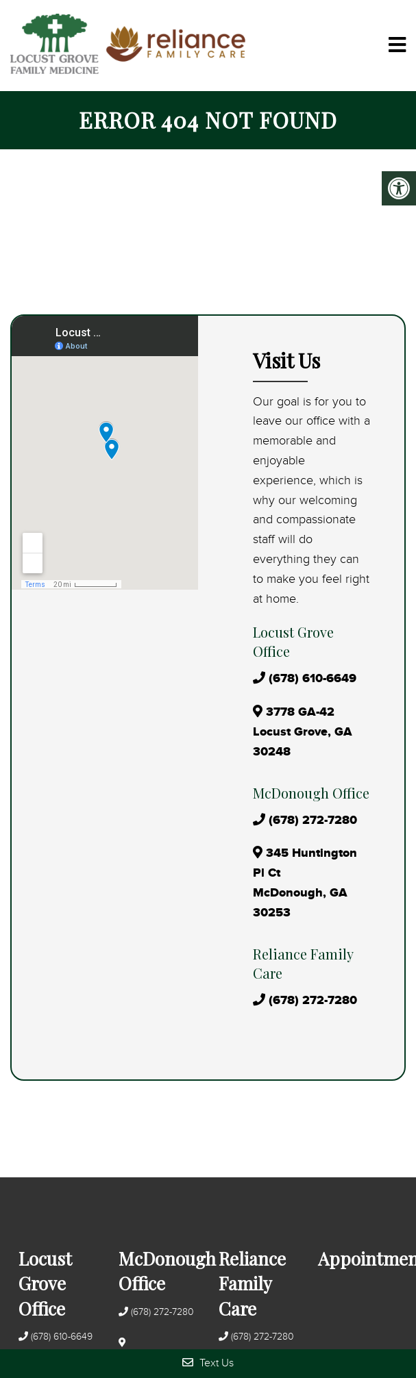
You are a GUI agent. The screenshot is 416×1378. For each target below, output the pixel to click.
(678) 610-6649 (312, 678)
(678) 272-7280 (313, 820)
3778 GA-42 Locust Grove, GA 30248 (302, 732)
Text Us (208, 1362)
